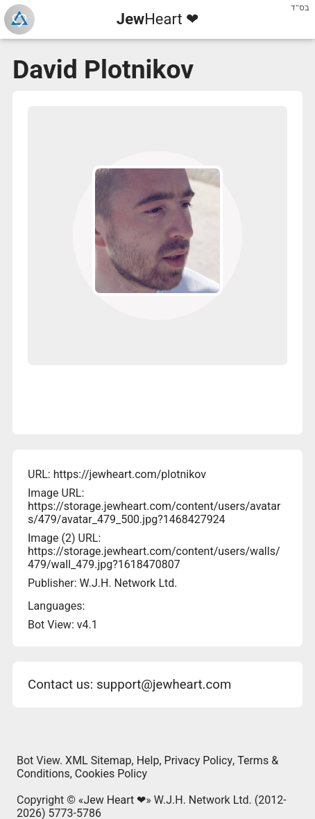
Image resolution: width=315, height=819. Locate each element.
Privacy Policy (198, 760)
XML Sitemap (98, 760)
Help (148, 760)
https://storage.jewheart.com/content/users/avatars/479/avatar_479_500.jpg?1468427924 (154, 513)
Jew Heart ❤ (114, 800)
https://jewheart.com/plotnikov (129, 474)
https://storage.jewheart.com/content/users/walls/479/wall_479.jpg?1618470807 (154, 558)
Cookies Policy (111, 773)
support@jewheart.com (163, 684)
